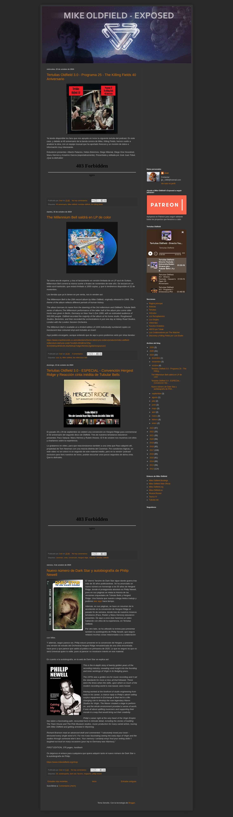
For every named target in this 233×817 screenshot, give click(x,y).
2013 (152, 465)
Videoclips (153, 323)
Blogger (131, 803)
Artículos (153, 313)
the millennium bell (80, 358)
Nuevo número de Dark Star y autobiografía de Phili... (164, 388)
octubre (155, 365)
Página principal (156, 303)
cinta (66, 558)
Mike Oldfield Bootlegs (158, 480)
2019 (152, 443)
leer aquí (98, 601)
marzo (155, 416)
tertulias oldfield (84, 204)
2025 (152, 351)
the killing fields (97, 204)
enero (154, 423)
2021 (152, 435)
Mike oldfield (72, 204)
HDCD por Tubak (156, 329)
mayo (154, 408)
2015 (152, 458)
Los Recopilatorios (157, 316)
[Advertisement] (166, 115)
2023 (152, 428)
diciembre (156, 358)
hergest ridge (83, 558)
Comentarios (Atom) (67, 786)
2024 (152, 355)
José (166, 173)
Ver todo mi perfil (168, 183)
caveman (59, 558)
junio (154, 405)
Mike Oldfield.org (156, 487)
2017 (152, 450)
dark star (73, 774)
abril (154, 412)
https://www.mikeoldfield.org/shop (62, 762)
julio (154, 401)
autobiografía (64, 774)
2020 (152, 439)
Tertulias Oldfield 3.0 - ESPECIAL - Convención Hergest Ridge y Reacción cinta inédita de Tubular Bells (90, 373)
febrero (155, 419)
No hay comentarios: (80, 200)
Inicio (94, 781)
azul (57, 358)
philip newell (97, 774)
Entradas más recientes (58, 781)
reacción (92, 558)
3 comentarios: (78, 354)
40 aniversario (61, 204)
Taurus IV (153, 497)
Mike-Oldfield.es (156, 490)
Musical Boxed (155, 493)
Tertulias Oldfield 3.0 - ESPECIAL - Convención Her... (166, 382)
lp (60, 358)
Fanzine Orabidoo (156, 326)
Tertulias (152, 310)
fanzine (80, 774)
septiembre (157, 393)
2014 (152, 461)
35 (57, 774)
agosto (155, 397)
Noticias (152, 307)
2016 (152, 454)
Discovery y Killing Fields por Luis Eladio (166, 336)
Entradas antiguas (128, 781)
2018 (152, 446)
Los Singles (154, 320)
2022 (152, 432)
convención (73, 558)
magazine (87, 774)
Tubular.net (154, 500)
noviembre (156, 362)
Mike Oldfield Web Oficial (159, 484)
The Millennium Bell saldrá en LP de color (79, 217)
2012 (152, 469)
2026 (152, 347)
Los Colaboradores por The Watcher (164, 332)
